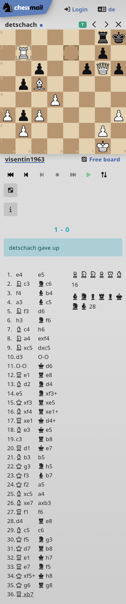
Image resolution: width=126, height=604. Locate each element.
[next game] (106, 24)
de (106, 9)
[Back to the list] (118, 24)
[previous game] (94, 24)
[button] (76, 274)
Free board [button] (100, 159)
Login (76, 9)
